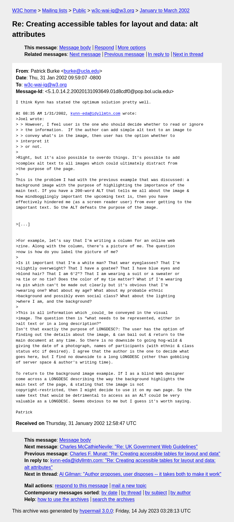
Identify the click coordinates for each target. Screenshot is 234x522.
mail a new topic (129, 485)
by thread (131, 492)
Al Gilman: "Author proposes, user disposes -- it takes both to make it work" (140, 474)
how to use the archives (63, 499)
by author (180, 492)
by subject (156, 492)
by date (109, 492)
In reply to (158, 54)
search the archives (114, 499)
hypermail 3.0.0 (96, 510)
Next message (85, 54)
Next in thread (188, 54)
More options (132, 47)
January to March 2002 (165, 10)
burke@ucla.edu (82, 71)
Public (79, 10)
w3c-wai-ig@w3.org (113, 10)
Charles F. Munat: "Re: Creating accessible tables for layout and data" (145, 453)
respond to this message (81, 485)
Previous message (124, 54)
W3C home (24, 10)
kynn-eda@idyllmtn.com (95, 114)
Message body (75, 47)
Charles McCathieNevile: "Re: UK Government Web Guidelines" (129, 446)
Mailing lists (54, 10)
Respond (104, 47)
